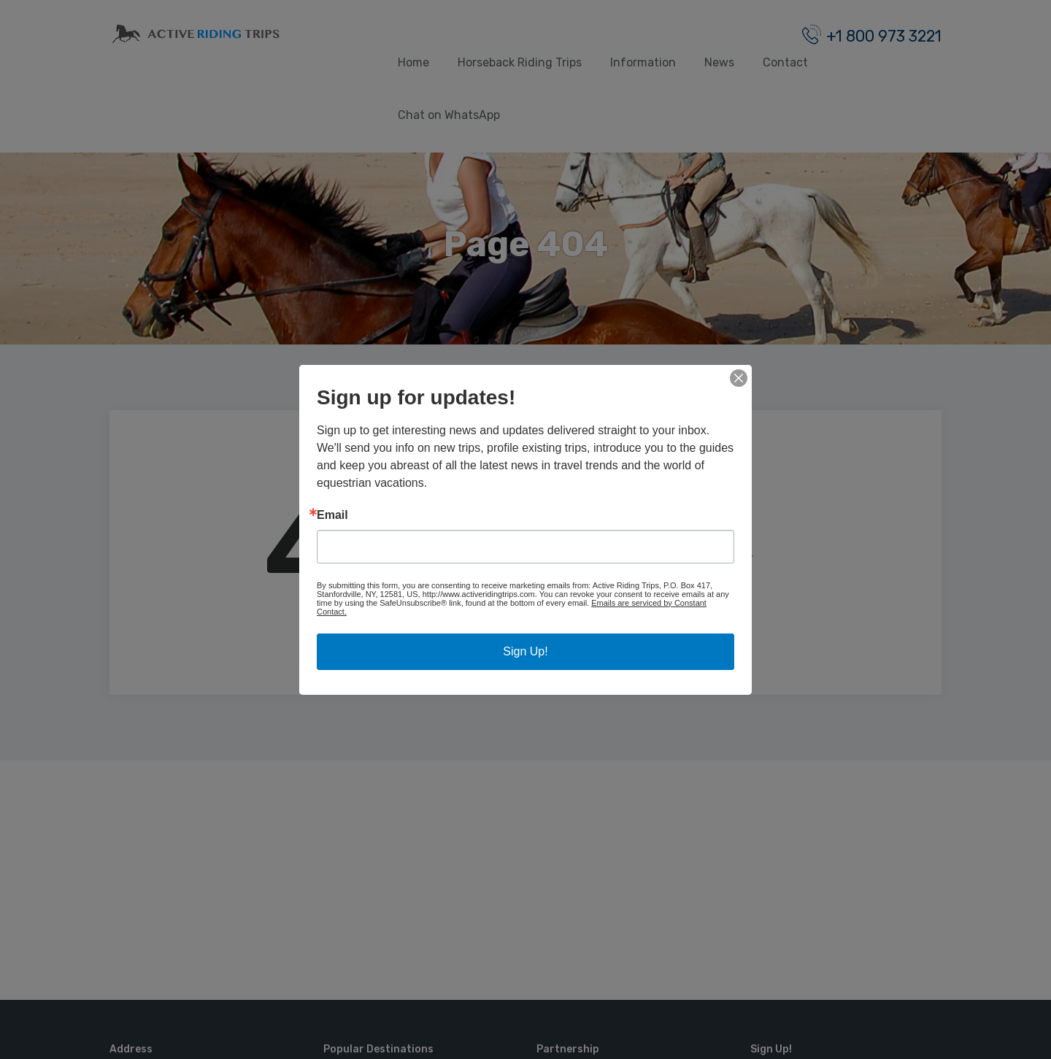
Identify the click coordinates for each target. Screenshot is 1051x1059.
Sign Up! (525, 651)
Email (332, 515)
